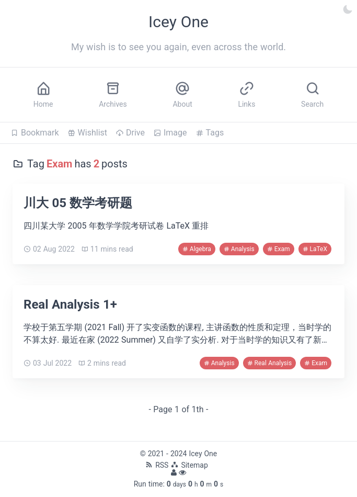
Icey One (203, 453)
